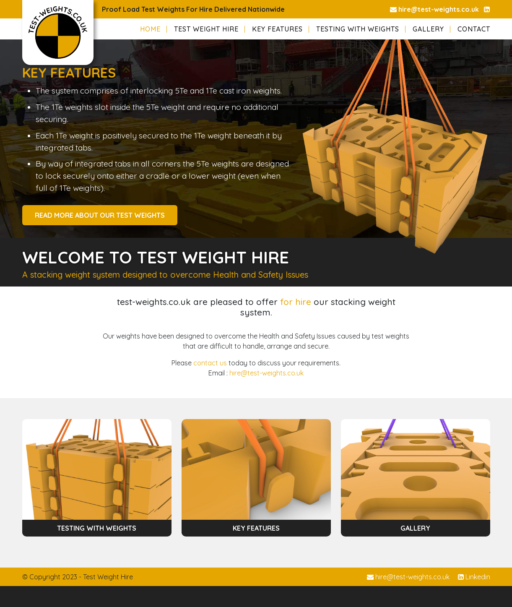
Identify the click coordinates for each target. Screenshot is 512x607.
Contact (473, 29)
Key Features (277, 29)
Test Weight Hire (206, 29)
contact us (210, 363)
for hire (295, 301)
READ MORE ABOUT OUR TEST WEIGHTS (100, 215)
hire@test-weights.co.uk (434, 9)
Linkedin (474, 577)
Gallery (428, 29)
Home (150, 29)
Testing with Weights (357, 29)
